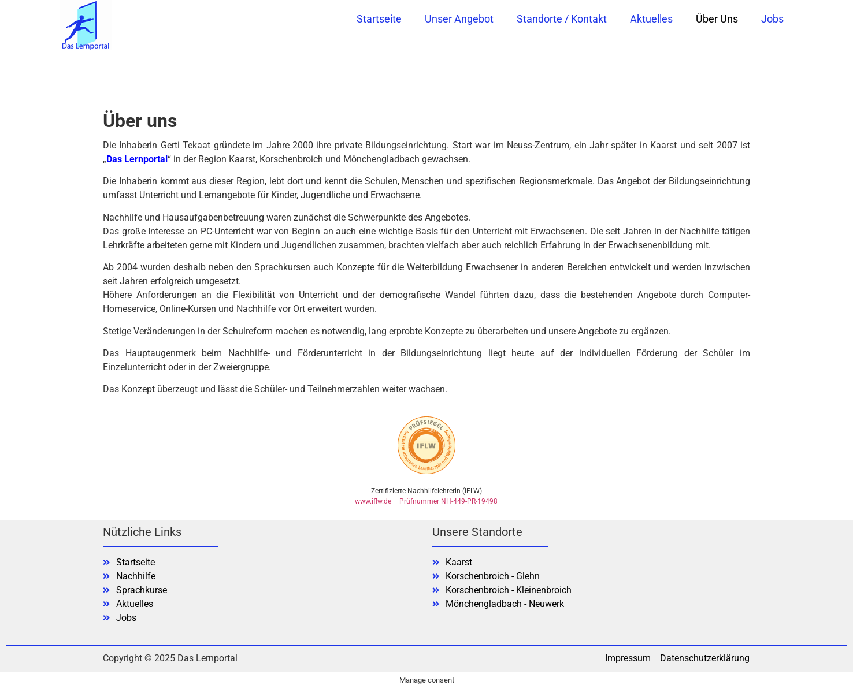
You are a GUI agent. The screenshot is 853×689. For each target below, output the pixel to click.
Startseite (379, 19)
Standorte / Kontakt (562, 19)
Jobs (772, 19)
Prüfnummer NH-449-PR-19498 (448, 501)
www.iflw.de (373, 501)
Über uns (717, 19)
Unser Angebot (459, 19)
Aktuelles (651, 19)
